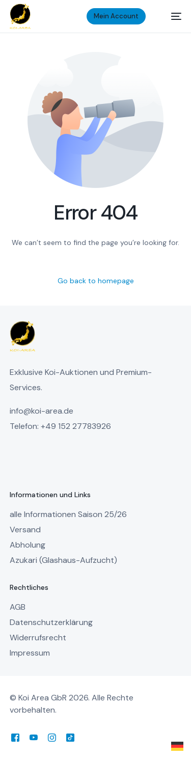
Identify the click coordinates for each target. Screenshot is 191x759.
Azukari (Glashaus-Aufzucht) (63, 560)
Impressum (30, 652)
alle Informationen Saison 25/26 (68, 514)
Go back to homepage (96, 280)
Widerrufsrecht (38, 637)
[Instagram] (52, 737)
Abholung (27, 544)
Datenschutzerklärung (51, 622)
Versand (25, 529)
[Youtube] (33, 737)
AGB (17, 607)
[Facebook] (15, 737)
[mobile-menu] (170, 16)
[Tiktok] (70, 737)
